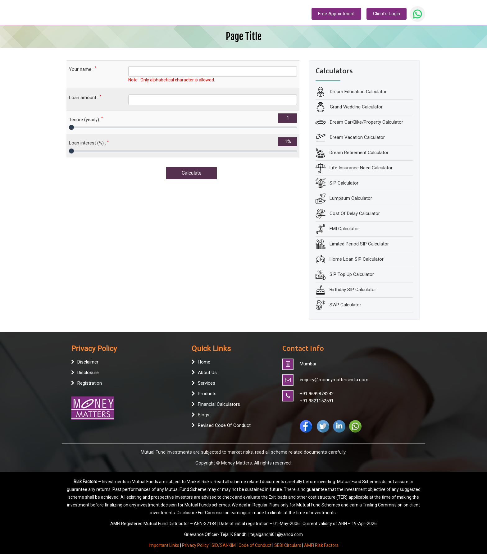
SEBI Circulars (287, 545)
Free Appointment (336, 13)
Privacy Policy (195, 545)
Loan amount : (85, 97)
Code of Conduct (255, 545)
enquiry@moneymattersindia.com (334, 379)
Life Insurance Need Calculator (361, 168)
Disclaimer (87, 362)
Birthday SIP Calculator (353, 289)
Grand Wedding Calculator (356, 107)
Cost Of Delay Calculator (355, 213)
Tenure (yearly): (86, 119)
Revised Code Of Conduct (224, 425)
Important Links (164, 545)
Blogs (203, 415)
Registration (89, 383)
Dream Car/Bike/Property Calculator (366, 122)
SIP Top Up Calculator (352, 274)
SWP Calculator (345, 305)
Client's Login (386, 13)
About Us (207, 372)
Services (206, 383)
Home (204, 362)
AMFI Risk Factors (321, 545)
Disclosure (88, 372)
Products (207, 393)
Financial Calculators (219, 404)
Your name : (82, 69)
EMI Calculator (344, 228)
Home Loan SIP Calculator (357, 259)
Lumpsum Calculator (351, 198)
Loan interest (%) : (89, 143)
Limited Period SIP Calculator (359, 244)
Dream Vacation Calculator (357, 137)
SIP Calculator (344, 183)
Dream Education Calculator (358, 91)
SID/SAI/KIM (224, 545)
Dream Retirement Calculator (359, 152)
